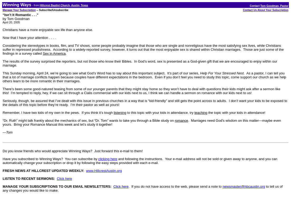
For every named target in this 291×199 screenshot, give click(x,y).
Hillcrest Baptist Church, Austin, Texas (64, 5)
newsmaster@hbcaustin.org (244, 186)
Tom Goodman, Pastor (274, 5)
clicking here (107, 159)
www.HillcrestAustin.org (104, 171)
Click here (64, 179)
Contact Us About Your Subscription (265, 10)
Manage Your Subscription (19, 10)
